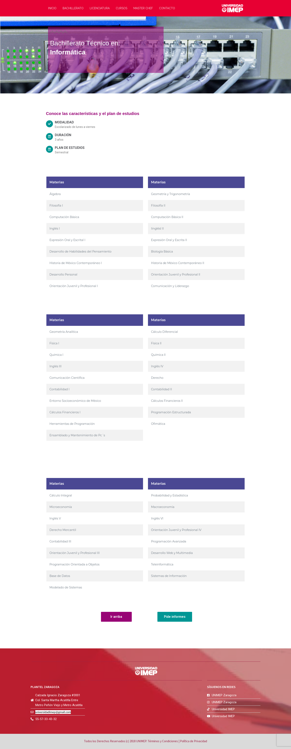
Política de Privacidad (193, 741)
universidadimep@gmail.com (53, 712)
